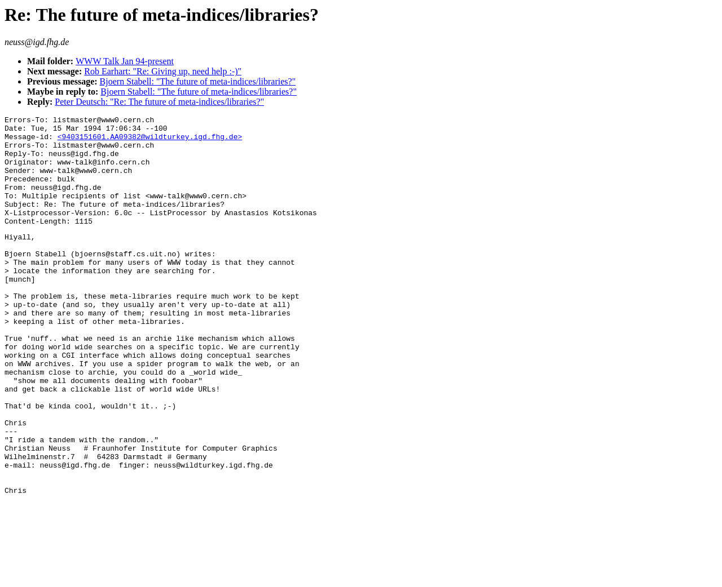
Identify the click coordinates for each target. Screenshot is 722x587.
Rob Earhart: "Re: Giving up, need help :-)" (162, 71)
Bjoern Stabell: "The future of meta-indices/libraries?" (198, 81)
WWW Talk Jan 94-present (125, 61)
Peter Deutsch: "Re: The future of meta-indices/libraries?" (159, 101)
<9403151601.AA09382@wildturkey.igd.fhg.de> (150, 141)
